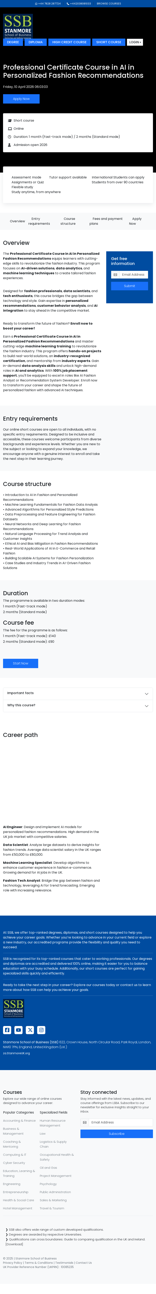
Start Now (20, 663)
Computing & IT (14, 1155)
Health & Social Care (18, 1200)
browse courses (109, 3)
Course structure (68, 221)
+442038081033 (79, 3)
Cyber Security (14, 1163)
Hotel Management (17, 1208)
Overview (17, 221)
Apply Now (21, 98)
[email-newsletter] (121, 1122)
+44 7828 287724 (48, 3)
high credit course (69, 42)
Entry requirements (39, 221)
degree (13, 42)
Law (43, 1133)
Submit (129, 286)
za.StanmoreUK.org (16, 1053)
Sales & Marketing (53, 1200)
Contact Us (84, 1263)
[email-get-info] (133, 275)
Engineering (11, 1184)
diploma (36, 42)
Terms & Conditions (39, 1263)
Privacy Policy (12, 1263)
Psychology (48, 1184)
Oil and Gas (48, 1167)
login (134, 42)
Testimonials (64, 1263)
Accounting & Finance (19, 1120)
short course (108, 42)
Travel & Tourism (52, 1208)
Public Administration (55, 1192)
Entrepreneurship (15, 1192)
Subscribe (117, 1133)
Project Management (56, 1176)
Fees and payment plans (106, 221)
